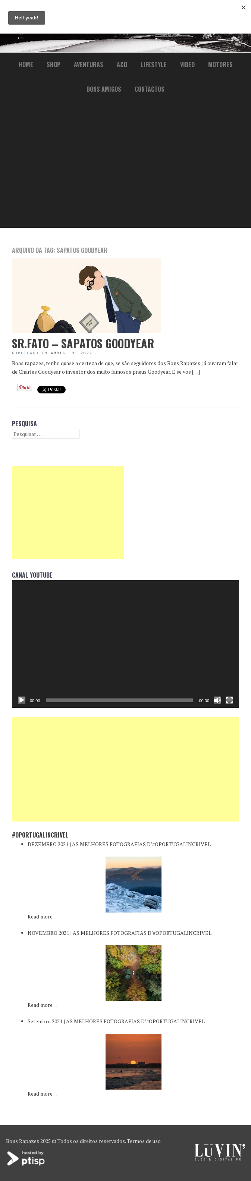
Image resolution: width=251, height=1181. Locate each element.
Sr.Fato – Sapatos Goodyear (83, 343)
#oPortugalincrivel (40, 834)
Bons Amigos (104, 89)
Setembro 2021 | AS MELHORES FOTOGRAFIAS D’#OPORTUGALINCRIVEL (116, 1021)
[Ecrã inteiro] (229, 700)
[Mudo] (217, 700)
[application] (125, 644)
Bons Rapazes (22, 1140)
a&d (122, 64)
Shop (53, 64)
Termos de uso (144, 1140)
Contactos (149, 89)
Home (26, 64)
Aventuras (88, 64)
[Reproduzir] (21, 700)
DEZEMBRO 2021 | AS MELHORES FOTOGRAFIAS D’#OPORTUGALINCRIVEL (119, 844)
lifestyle (154, 64)
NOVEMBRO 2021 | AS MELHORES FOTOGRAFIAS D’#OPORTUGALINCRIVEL (119, 932)
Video (187, 64)
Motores (220, 64)
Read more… (42, 916)
